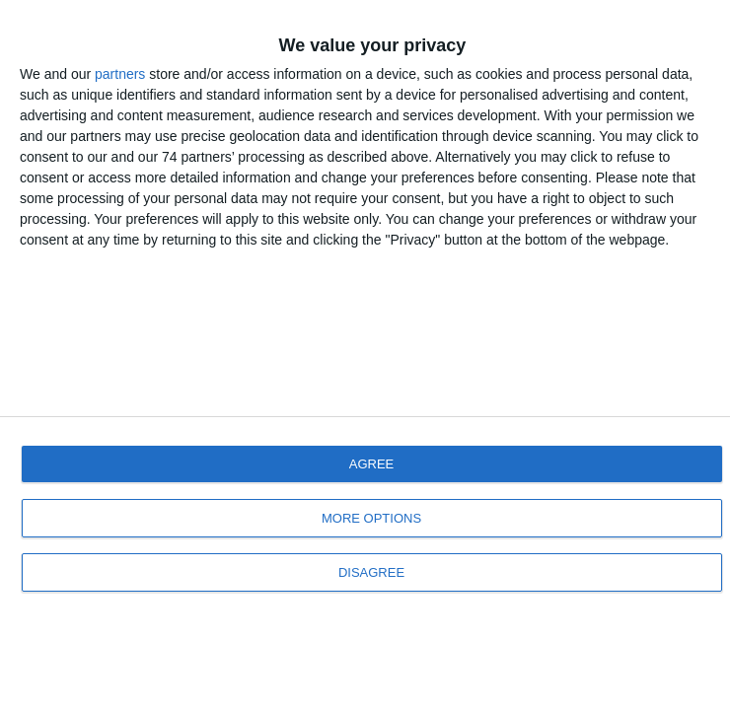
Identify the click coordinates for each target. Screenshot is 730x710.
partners (120, 74)
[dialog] (365, 355)
